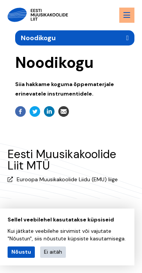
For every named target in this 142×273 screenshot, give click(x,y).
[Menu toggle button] (126, 15)
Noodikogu (38, 37)
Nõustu (21, 251)
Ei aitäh (53, 251)
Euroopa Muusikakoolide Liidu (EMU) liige (67, 179)
